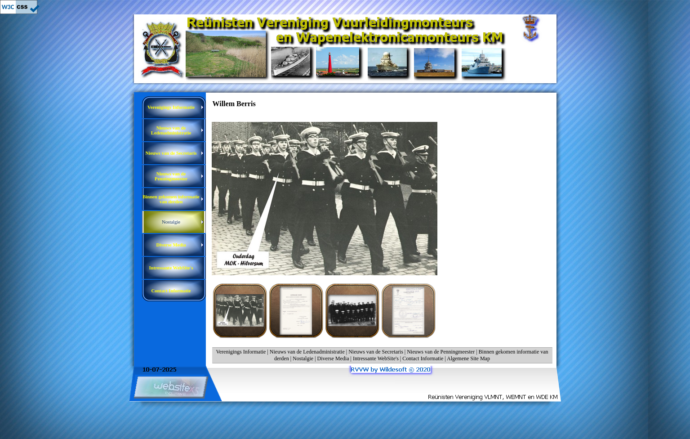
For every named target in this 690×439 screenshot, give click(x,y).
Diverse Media (333, 358)
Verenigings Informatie (241, 352)
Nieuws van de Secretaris (375, 352)
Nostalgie (303, 358)
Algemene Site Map (468, 358)
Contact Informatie (422, 358)
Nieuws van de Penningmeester (441, 352)
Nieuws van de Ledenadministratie (307, 352)
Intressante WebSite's (376, 358)
